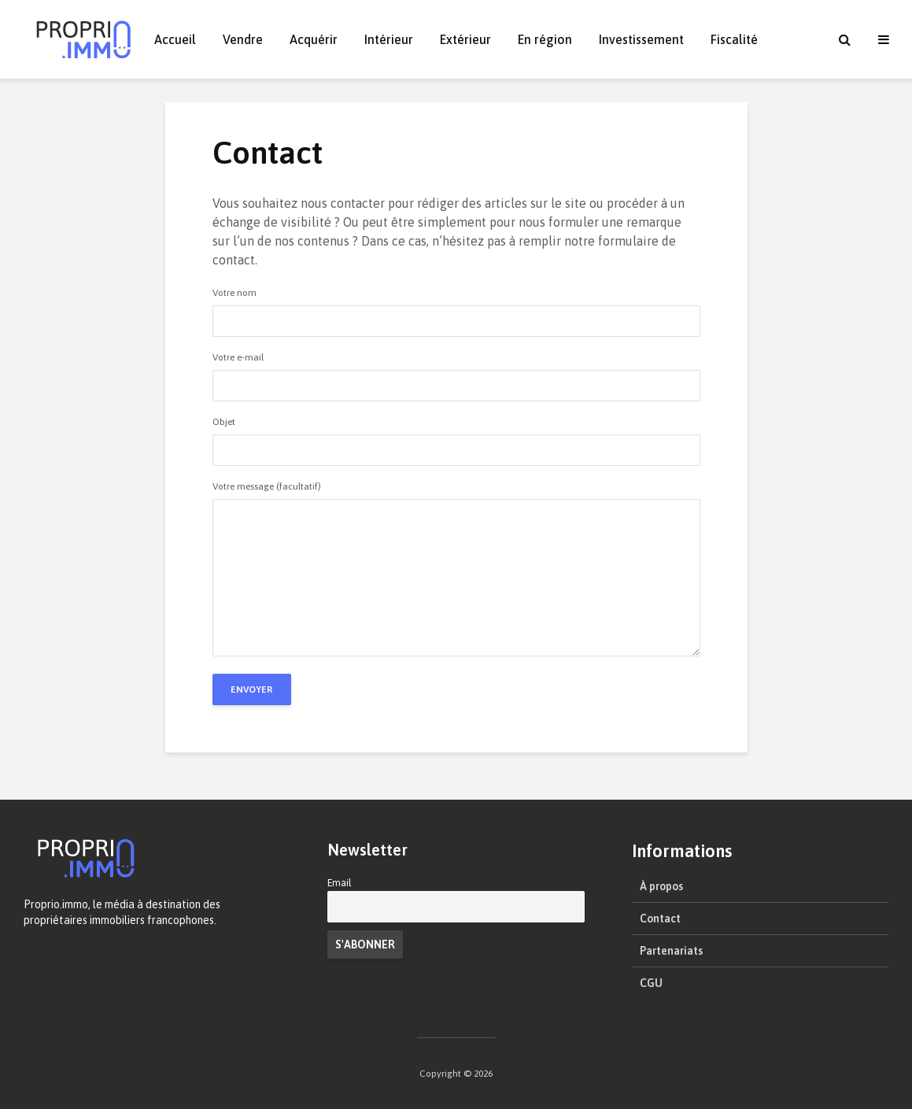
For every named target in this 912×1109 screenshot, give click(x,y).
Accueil (175, 39)
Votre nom (456, 307)
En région (545, 39)
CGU (651, 983)
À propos (661, 886)
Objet (456, 436)
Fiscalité (734, 39)
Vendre (243, 39)
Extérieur (465, 39)
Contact (660, 918)
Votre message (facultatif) (456, 570)
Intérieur (388, 39)
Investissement (641, 39)
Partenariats (671, 950)
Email (339, 883)
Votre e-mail (456, 372)
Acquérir (314, 39)
